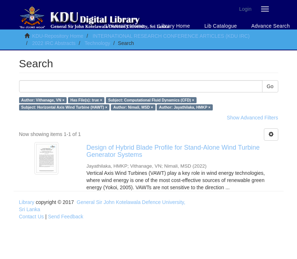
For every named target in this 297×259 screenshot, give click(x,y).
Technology (97, 43)
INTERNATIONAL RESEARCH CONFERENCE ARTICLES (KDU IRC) (171, 36)
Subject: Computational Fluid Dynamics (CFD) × (151, 100)
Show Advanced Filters (252, 118)
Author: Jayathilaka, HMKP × (185, 107)
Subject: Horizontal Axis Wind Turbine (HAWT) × (64, 107)
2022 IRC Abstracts (54, 43)
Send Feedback (65, 216)
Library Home (174, 26)
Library (27, 202)
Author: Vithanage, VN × (42, 100)
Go (270, 86)
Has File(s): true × (86, 100)
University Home (124, 26)
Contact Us (31, 216)
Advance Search (270, 26)
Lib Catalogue (220, 26)
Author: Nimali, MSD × (133, 107)
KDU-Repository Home (57, 36)
